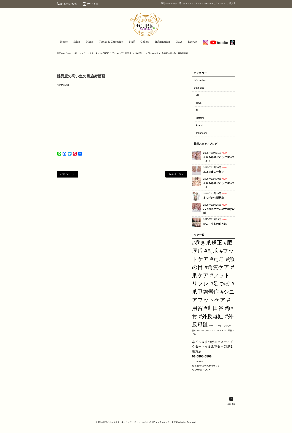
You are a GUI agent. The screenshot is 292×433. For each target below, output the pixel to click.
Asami (199, 125)
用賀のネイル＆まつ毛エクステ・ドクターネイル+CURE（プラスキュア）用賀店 (94, 53)
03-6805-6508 (68, 4)
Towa (198, 102)
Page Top (231, 403)
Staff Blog (139, 53)
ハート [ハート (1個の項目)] (212, 326)
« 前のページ (67, 174)
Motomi (200, 117)
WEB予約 (93, 4)
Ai (197, 110)
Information (200, 80)
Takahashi (153, 53)
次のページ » (176, 174)
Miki (198, 95)
